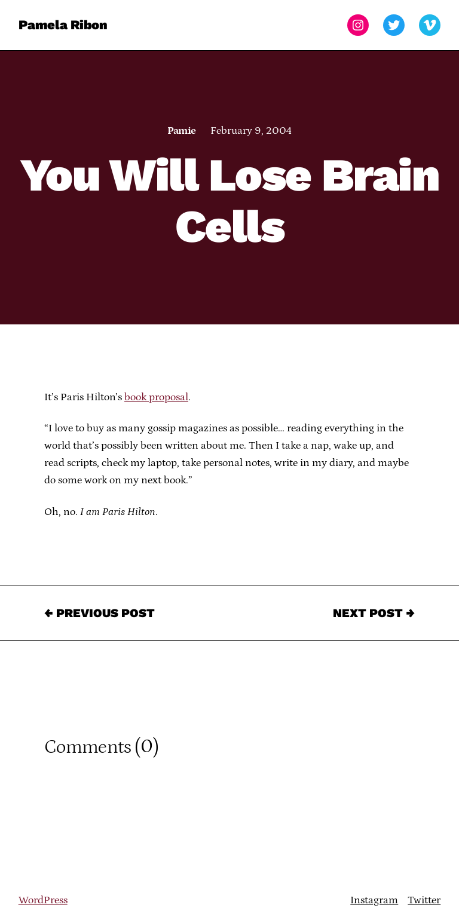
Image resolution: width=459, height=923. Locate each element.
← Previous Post (99, 613)
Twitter (424, 900)
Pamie (181, 131)
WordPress (43, 900)
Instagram (374, 900)
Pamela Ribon (63, 24)
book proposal (156, 397)
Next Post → (374, 613)
